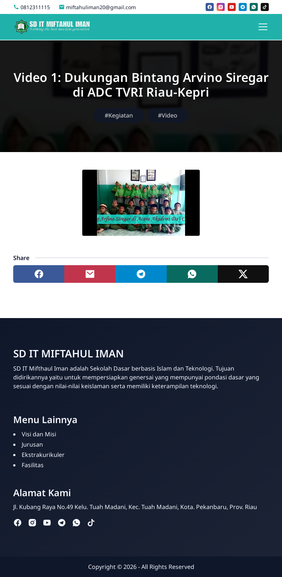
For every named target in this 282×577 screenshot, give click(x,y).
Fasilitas (33, 465)
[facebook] (210, 7)
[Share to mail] (89, 274)
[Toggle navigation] (263, 27)
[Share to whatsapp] (192, 274)
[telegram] (243, 7)
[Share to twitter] (243, 274)
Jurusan (32, 444)
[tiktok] (265, 7)
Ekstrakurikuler (43, 455)
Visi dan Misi (39, 434)
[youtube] (232, 7)
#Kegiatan (119, 115)
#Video (167, 115)
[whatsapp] (254, 7)
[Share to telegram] (140, 274)
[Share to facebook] (38, 274)
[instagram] (221, 7)
